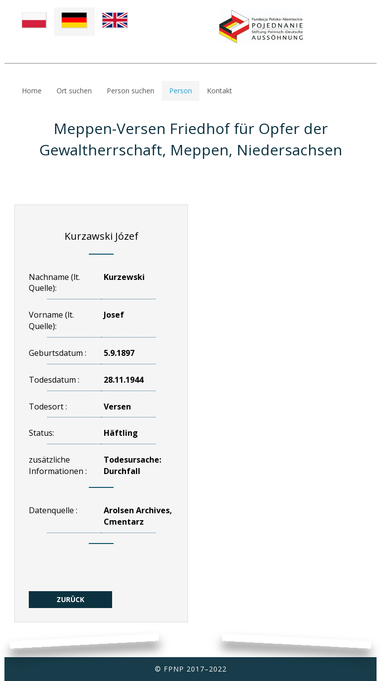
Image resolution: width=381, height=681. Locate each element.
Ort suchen (74, 90)
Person (180, 90)
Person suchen (130, 90)
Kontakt (219, 90)
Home (32, 90)
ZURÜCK (70, 599)
